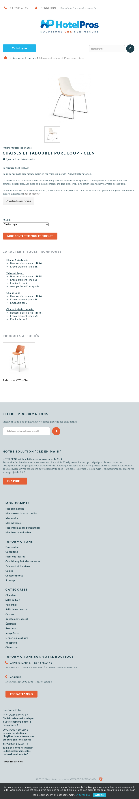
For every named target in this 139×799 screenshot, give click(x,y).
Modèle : (7, 219)
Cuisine (9, 614)
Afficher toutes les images (17, 147)
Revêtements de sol (16, 618)
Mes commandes (14, 508)
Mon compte (17, 503)
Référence (9, 168)
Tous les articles (13, 761)
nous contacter (31, 194)
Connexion (48, 8)
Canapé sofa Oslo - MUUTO (15, 381)
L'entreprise (12, 547)
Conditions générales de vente (22, 561)
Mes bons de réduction (18, 532)
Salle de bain (12, 599)
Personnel (11, 604)
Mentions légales (15, 556)
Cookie (9, 570)
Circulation (11, 647)
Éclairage (10, 623)
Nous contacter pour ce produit (30, 236)
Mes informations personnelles (23, 527)
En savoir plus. (83, 795)
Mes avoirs (11, 518)
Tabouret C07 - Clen (124, 380)
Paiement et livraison (17, 566)
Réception (11, 642)
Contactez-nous (14, 575)
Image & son (12, 633)
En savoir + (15, 481)
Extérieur (10, 628)
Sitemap (10, 580)
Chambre (10, 595)
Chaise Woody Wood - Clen (54, 381)
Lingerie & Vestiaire (16, 637)
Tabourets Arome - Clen (88, 381)
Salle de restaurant (16, 609)
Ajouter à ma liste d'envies (20, 159)
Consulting (11, 551)
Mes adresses (13, 522)
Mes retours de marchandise (21, 513)
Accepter (99, 795)
